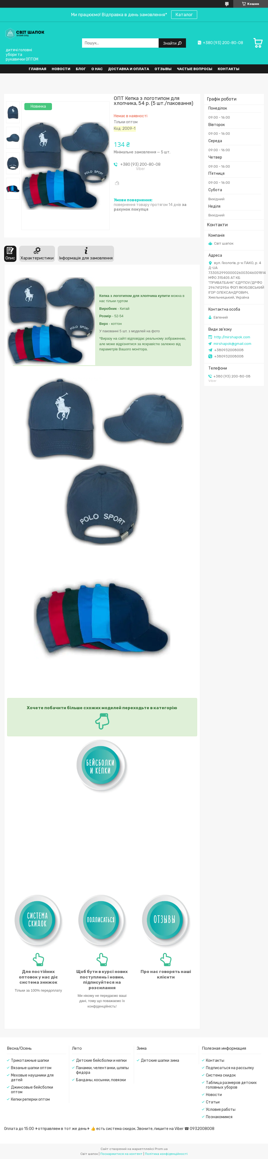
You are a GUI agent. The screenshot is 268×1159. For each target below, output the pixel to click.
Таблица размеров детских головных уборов (231, 1085)
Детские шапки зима (160, 1060)
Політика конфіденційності (166, 1154)
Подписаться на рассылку (230, 1068)
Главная (37, 69)
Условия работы (220, 1109)
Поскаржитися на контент (121, 1154)
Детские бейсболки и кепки (101, 1060)
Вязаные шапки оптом (31, 1068)
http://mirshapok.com (232, 337)
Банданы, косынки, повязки (101, 1080)
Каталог (184, 14)
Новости (61, 69)
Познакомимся (219, 1117)
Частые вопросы (194, 69)
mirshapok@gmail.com (232, 344)
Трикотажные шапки (30, 1060)
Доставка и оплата (128, 69)
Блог (81, 69)
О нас (97, 69)
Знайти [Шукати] (170, 43)
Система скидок (221, 1075)
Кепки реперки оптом (30, 1099)
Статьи (213, 1102)
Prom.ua (161, 1149)
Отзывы (163, 69)
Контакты (228, 69)
